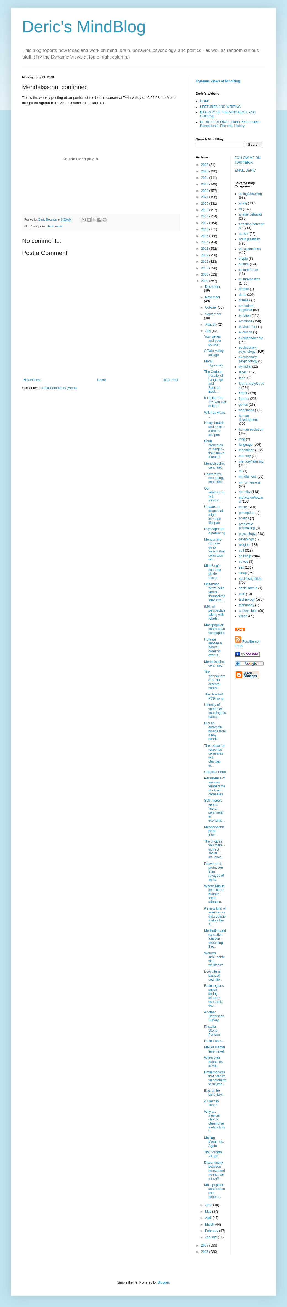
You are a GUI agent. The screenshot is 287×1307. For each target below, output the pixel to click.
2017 (205, 223)
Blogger (163, 1282)
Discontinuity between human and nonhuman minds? (214, 1171)
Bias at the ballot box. (214, 1092)
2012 (205, 255)
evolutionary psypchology (248, 359)
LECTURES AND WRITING (220, 107)
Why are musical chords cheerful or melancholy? (214, 1121)
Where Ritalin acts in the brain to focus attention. (214, 894)
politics (244, 518)
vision (243, 616)
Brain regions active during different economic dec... (214, 996)
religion (244, 545)
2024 (205, 178)
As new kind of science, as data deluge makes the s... (215, 916)
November (212, 297)
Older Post (170, 380)
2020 (205, 204)
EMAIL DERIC (245, 170)
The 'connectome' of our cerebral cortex (214, 680)
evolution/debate (251, 338)
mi (241, 471)
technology (247, 599)
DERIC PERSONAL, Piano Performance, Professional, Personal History (230, 124)
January (211, 1237)
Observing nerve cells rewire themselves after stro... (214, 592)
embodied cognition (246, 308)
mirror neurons (250, 482)
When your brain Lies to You (213, 1062)
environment (248, 327)
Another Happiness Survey (214, 1016)
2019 (205, 210)
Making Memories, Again (214, 1142)
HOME (205, 101)
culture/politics (249, 279)
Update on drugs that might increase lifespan (213, 515)
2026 (205, 165)
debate (244, 289)
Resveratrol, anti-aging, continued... (214, 478)
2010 (205, 268)
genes (243, 405)
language (246, 445)
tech (242, 594)
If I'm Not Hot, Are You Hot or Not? (215, 402)
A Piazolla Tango (211, 1103)
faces (243, 372)
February (212, 1231)
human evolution (251, 429)
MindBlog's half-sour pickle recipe (212, 572)
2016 (205, 229)
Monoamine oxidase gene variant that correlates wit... (214, 549)
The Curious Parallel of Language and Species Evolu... (213, 382)
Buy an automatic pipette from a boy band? (215, 731)
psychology (247, 534)
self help (245, 556)
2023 (205, 184)
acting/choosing (250, 194)
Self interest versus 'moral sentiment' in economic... (214, 810)
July (208, 331)
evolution (245, 332)
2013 (205, 249)
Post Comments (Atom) (59, 388)
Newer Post (32, 380)
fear (242, 378)
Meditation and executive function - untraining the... (215, 939)
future (243, 393)
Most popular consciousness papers (214, 629)
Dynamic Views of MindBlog (218, 81)
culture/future (248, 270)
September (213, 314)
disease (244, 300)
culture (244, 264)
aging (243, 203)
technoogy (246, 605)
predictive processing (247, 526)
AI (240, 209)
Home (101, 380)
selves (243, 562)
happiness (246, 410)
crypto (243, 259)
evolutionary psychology (248, 349)
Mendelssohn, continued (214, 465)
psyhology (246, 539)
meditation (246, 450)
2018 (205, 216)
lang (242, 439)
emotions (246, 321)
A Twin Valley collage (214, 353)
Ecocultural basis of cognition (213, 975)
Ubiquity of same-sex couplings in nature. (215, 711)
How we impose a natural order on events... (213, 647)
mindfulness (248, 477)
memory (245, 456)
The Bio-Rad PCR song (214, 696)
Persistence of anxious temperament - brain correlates (214, 786)
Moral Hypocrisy (213, 363)
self (241, 550)
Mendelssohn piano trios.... (214, 831)
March (210, 1224)
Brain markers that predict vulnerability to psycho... (215, 1078)
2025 (205, 171)
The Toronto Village (213, 1154)
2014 (205, 242)
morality (245, 492)
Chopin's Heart (215, 772)
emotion (245, 315)
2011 (205, 262)
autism (244, 234)
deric (50, 226)
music (59, 226)
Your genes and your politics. (212, 340)
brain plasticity (249, 239)
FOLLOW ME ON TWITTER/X (248, 160)
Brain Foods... (214, 1041)
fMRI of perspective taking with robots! (214, 612)
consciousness (250, 249)
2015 (205, 236)
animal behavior (250, 214)
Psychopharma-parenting (214, 531)
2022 (205, 191)
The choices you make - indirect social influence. (214, 849)
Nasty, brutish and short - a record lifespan (214, 429)
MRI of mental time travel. (214, 1049)
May (208, 1211)
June (209, 1205)
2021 (205, 197)
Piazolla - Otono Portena (212, 1031)
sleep (243, 573)
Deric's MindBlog (84, 26)
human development (248, 418)
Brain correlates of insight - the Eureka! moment (214, 449)
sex (241, 567)
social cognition (250, 579)
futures (244, 399)
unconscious (248, 611)
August (210, 324)
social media (248, 588)
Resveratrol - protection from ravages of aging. (214, 872)
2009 (205, 275)
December (212, 287)
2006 (205, 1252)
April (208, 1218)
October (211, 307)
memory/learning (251, 461)
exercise (245, 367)
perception (246, 513)
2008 (205, 281)
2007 (205, 1245)
